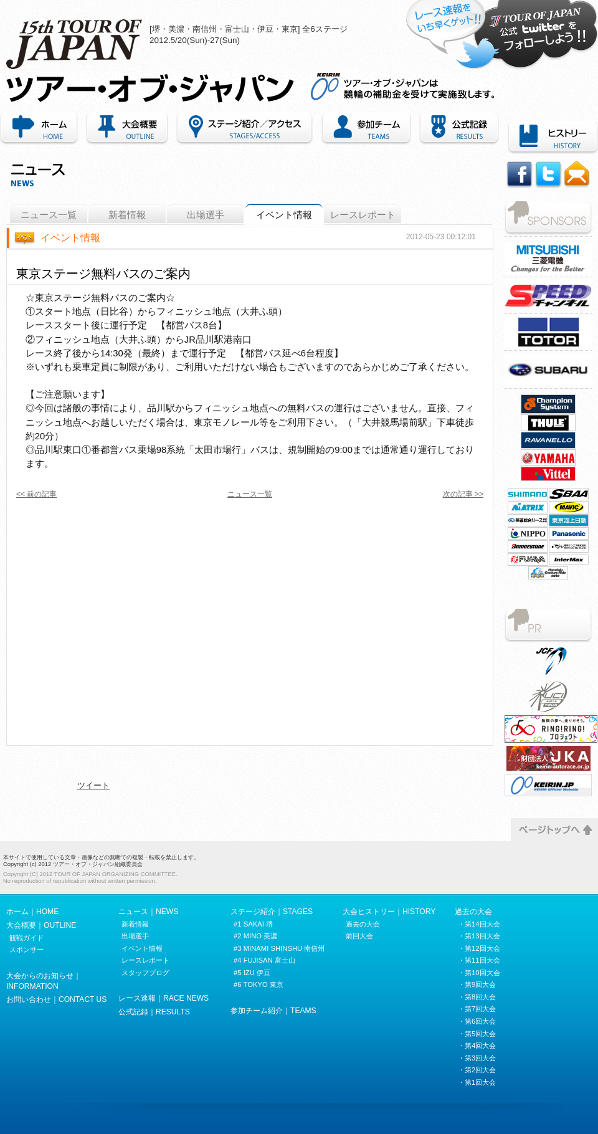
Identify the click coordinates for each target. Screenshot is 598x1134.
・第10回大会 (479, 972)
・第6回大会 (477, 1021)
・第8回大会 (477, 997)
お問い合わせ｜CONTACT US (56, 999)
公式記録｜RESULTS (154, 1012)
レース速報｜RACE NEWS (163, 998)
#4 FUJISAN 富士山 (264, 960)
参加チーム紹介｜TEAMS (366, 128)
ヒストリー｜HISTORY (550, 138)
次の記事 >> (463, 494)
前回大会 (359, 936)
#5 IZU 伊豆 (252, 972)
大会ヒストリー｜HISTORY (389, 911)
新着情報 (127, 215)
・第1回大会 (477, 1082)
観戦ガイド (26, 937)
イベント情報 (284, 215)
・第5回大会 (477, 1033)
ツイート (93, 785)
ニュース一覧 (49, 215)
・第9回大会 (477, 984)
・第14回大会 (479, 924)
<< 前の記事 (36, 494)
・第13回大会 (479, 936)
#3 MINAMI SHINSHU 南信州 (279, 948)
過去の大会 (363, 924)
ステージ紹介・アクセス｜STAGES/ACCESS (244, 128)
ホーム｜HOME (41, 128)
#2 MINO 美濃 (255, 936)
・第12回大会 (479, 948)
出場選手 (205, 215)
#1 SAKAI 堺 (253, 924)
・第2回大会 (477, 1070)
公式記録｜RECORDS (459, 128)
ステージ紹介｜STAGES (271, 911)
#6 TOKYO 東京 (258, 984)
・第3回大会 (477, 1058)
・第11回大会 (479, 960)
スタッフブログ (145, 972)
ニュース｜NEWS (148, 911)
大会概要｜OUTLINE (127, 128)
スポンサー (26, 949)
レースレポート (363, 215)
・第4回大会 (477, 1045)
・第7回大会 (477, 1008)
